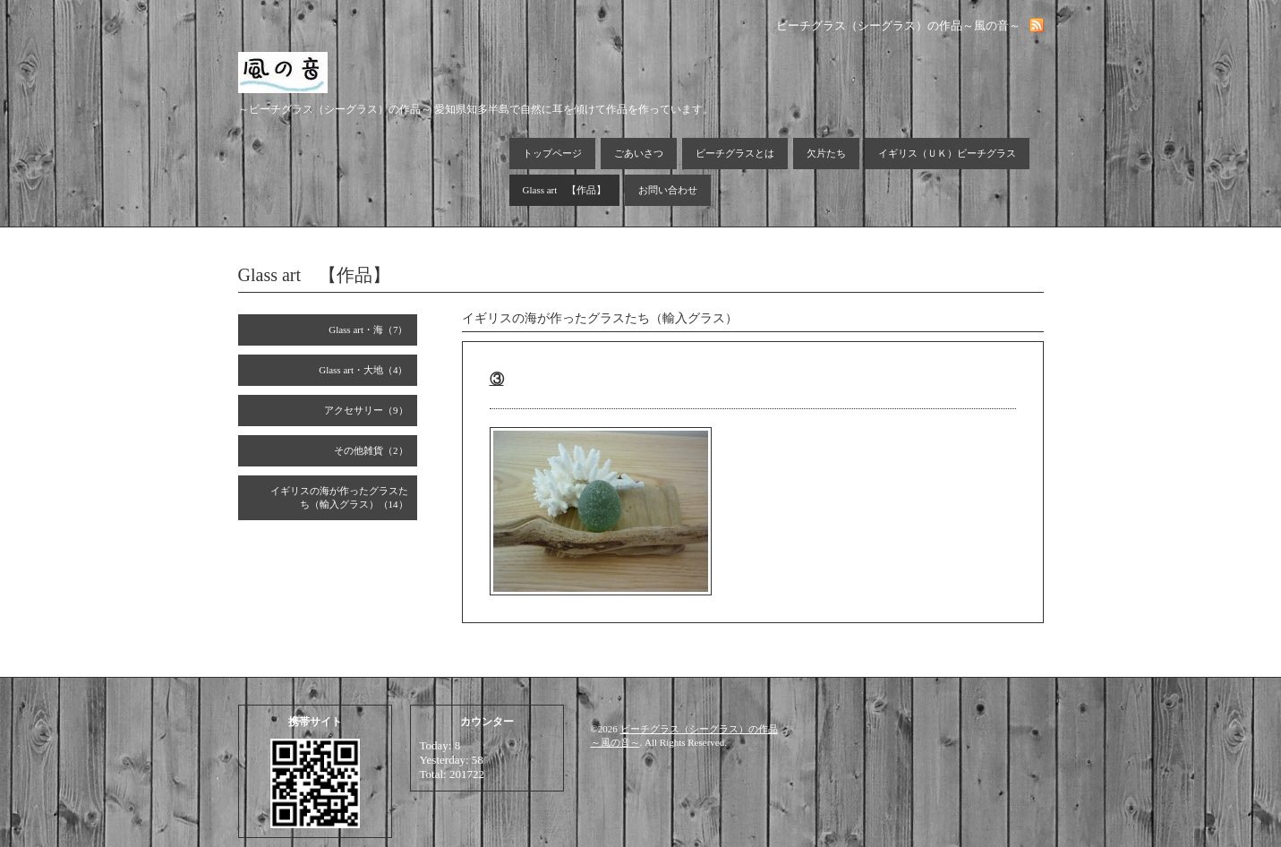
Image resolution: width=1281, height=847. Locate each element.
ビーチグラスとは (735, 153)
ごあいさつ (638, 153)
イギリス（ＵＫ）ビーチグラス (947, 153)
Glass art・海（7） (368, 329)
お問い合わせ (667, 189)
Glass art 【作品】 (565, 189)
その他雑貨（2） (371, 450)
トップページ (552, 153)
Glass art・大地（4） (363, 369)
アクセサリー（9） (366, 410)
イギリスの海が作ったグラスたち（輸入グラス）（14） (339, 497)
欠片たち (826, 153)
